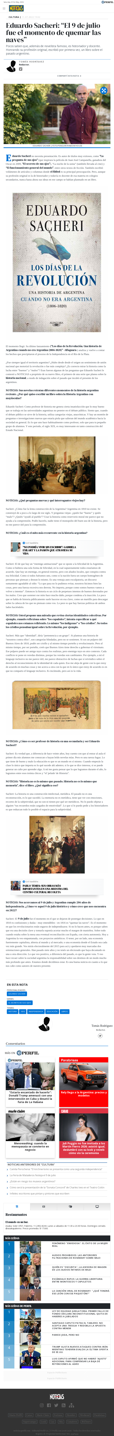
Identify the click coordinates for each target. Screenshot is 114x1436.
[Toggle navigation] (4, 8)
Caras (29, 1415)
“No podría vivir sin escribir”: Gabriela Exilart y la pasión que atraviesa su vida (49, 550)
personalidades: (16, 990)
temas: (10, 1008)
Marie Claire (43, 1415)
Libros (64, 1011)
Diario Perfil (15, 1415)
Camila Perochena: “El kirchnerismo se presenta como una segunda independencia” (56, 1169)
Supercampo (29, 1421)
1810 (23, 1011)
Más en (22, 1052)
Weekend (85, 1415)
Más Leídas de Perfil (18, 1306)
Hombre (71, 1415)
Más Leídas (12, 1238)
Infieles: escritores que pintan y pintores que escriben (39, 1193)
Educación (52, 1011)
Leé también (32, 543)
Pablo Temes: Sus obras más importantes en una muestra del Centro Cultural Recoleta (45, 889)
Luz (52, 1421)
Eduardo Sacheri (16, 993)
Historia (12, 1011)
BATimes (86, 1421)
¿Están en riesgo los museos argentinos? (32, 1181)
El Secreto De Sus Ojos (19, 1002)
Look (43, 1421)
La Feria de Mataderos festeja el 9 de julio (33, 1175)
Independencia (36, 1011)
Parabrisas (99, 1415)
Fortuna (58, 1415)
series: (10, 999)
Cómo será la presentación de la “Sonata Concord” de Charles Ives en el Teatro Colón (57, 1187)
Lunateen (72, 1421)
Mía (61, 1421)
